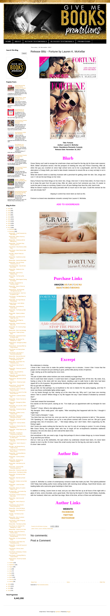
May (10, 573)
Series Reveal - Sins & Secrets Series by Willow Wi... (16, 505)
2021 (9, 219)
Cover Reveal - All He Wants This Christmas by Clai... (17, 542)
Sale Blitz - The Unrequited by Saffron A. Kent (16, 372)
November (11, 231)
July (10, 569)
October (11, 562)
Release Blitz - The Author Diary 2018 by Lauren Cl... (16, 244)
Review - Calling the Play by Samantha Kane (20, 180)
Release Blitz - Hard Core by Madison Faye (16, 273)
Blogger (68, 611)
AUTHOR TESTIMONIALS (36, 41)
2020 (9, 221)
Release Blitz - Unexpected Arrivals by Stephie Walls (17, 336)
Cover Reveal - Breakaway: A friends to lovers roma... (17, 552)
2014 (9, 588)
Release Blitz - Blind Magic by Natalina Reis (16, 321)
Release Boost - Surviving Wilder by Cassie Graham (17, 346)
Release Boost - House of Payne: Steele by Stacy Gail (20, 99)
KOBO (66, 287)
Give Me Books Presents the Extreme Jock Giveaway (21, 122)
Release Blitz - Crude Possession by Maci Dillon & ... (17, 234)
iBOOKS (75, 287)
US (65, 284)
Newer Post (34, 582)
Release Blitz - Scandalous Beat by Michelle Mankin (17, 376)
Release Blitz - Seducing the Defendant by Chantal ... (15, 416)
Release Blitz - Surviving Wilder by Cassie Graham (17, 454)
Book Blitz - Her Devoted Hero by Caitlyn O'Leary (17, 447)
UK (70, 284)
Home (68, 582)
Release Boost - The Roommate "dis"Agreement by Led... (16, 290)
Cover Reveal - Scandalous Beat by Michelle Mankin (17, 535)
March (11, 577)
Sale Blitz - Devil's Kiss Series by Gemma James (17, 532)
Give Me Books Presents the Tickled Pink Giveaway (21, 157)
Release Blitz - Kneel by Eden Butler (17, 260)
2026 (9, 208)
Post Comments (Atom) (42, 584)
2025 (9, 210)
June (10, 571)
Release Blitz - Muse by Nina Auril (17, 356)
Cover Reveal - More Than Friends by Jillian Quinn (17, 437)
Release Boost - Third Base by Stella (17, 472)
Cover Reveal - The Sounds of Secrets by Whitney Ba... (16, 353)
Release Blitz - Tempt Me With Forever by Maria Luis (16, 467)
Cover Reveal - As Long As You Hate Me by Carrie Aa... (17, 393)
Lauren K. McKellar (43, 528)
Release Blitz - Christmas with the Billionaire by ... (17, 240)
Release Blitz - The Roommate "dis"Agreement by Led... (16, 359)
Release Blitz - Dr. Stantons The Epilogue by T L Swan (16, 340)
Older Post (102, 582)
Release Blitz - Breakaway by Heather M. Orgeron (16, 460)
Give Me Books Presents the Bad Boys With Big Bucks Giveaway (21, 193)
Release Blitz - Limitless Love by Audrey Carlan (16, 413)
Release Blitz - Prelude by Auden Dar (18, 470)
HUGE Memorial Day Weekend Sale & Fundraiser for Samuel (20, 87)
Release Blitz (50, 528)
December (11, 229)
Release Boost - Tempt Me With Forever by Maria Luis (16, 386)
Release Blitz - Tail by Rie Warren (17, 508)
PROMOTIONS (84, 41)
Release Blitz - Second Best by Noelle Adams (16, 307)
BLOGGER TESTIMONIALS (62, 41)
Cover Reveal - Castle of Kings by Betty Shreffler (17, 521)
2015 (9, 586)
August (11, 566)
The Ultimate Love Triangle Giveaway (19, 145)
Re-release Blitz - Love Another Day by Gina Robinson (17, 492)
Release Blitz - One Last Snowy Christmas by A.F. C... (16, 263)
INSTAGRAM (68, 518)
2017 (9, 227)
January (11, 581)
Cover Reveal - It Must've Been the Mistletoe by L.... (17, 427)
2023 (9, 215)
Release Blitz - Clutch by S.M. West (17, 529)
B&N (58, 287)
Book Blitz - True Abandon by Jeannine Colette (16, 283)
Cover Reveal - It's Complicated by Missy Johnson (17, 450)
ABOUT (18, 41)
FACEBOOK (68, 512)
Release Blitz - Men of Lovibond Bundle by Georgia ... (16, 518)
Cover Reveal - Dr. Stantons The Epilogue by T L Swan (16, 526)
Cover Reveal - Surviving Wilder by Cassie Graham (17, 556)
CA (75, 284)
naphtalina (57, 611)
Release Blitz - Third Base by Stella (17, 524)
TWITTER (68, 515)
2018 (9, 225)
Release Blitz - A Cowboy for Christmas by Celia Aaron (15, 433)
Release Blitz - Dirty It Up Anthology (17, 330)
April (10, 575)
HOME (8, 41)
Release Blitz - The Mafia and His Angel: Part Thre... (17, 317)
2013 (9, 590)
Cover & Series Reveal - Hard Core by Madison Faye (17, 293)
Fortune (36, 528)
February (11, 579)
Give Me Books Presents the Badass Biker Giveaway (21, 169)
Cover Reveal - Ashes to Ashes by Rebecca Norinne (17, 389)
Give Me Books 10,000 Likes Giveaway (20, 133)
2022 (9, 217)
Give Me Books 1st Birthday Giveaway (19, 110)
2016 (9, 584)
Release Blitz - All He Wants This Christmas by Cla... (17, 362)
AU (80, 284)
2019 (9, 223)
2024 (9, 212)
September (12, 564)
